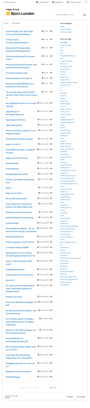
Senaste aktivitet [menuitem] (65, 29)
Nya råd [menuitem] (62, 96)
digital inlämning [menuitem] (65, 144)
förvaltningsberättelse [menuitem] (67, 181)
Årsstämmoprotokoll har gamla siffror (30, 57)
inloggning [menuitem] (63, 192)
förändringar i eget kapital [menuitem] (69, 183)
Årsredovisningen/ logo (30, 73)
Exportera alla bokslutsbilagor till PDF (30, 303)
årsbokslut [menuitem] (63, 266)
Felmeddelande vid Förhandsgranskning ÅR (30, 339)
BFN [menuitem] (61, 58)
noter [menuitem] (62, 215)
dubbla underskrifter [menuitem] (67, 149)
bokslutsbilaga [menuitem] (65, 130)
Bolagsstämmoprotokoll (30, 174)
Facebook (41, 2)
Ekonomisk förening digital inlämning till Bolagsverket (30, 49)
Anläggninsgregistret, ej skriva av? (30, 364)
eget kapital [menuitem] (64, 154)
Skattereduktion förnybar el (30, 78)
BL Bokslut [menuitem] (63, 64)
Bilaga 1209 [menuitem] (64, 77)
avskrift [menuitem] (62, 128)
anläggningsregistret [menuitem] (67, 122)
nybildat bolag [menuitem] (65, 218)
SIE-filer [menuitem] (63, 106)
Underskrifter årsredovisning (30, 274)
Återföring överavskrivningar (30, 139)
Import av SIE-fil (30, 144)
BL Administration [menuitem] (66, 61)
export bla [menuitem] (63, 162)
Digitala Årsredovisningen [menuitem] (69, 82)
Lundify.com (73, 2)
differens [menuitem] (63, 141)
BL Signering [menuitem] (64, 69)
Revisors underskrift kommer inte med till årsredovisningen (30, 66)
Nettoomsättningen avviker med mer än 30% (30, 348)
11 (38, 388)
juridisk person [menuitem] (65, 199)
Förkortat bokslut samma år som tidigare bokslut (30, 132)
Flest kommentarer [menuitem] (66, 32)
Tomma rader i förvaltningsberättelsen (30, 41)
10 (35, 388)
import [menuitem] (62, 186)
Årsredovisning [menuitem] (65, 253)
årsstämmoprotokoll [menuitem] (67, 271)
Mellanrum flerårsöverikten (30, 371)
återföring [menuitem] (63, 274)
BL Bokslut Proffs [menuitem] (66, 66)
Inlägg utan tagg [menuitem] (65, 45)
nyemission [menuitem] (64, 221)
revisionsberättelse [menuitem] (66, 237)
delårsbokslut (30, 163)
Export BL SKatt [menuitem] (65, 85)
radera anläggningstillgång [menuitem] (69, 226)
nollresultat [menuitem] (64, 213)
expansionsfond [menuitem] (65, 157)
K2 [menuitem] (61, 88)
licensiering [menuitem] (64, 205)
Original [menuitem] (62, 98)
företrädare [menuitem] (64, 173)
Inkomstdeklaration (30, 236)
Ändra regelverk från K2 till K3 (30, 242)
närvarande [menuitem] (64, 223)
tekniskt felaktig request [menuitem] (68, 242)
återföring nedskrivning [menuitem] (68, 277)
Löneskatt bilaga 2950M (30, 247)
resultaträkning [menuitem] (65, 234)
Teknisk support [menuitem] (65, 114)
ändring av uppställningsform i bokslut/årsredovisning (30, 85)
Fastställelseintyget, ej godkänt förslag (30, 151)
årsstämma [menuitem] (64, 269)
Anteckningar (30, 223)
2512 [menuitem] (61, 48)
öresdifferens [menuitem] (64, 285)
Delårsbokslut (30, 168)
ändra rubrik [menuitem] (64, 261)
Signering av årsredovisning (30, 212)
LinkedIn (56, 2)
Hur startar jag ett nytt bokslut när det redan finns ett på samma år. (30, 95)
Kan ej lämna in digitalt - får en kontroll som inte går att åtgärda (30, 230)
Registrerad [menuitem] (64, 101)
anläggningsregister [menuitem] (67, 120)
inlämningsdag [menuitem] (65, 197)
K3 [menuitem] (61, 90)
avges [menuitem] (62, 125)
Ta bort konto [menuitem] (64, 112)
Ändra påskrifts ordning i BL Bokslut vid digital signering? (30, 205)
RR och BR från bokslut (30, 198)
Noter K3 (30, 280)
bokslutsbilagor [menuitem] (65, 133)
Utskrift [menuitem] (62, 117)
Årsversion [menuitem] (64, 255)
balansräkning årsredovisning (30, 217)
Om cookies (80, 396)
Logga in (70, 396)
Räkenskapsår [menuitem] (65, 104)
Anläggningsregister (30, 269)
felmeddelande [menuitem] (65, 167)
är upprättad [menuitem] (64, 263)
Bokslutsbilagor (30, 377)
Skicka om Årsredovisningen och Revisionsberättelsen (30, 331)
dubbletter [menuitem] (63, 151)
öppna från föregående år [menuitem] (69, 279)
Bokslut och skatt (30, 296)
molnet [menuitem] (62, 210)
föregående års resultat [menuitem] (68, 170)
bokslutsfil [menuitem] (63, 136)
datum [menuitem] (62, 138)
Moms (30, 187)
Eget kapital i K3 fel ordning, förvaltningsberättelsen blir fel (30, 254)
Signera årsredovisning (30, 158)
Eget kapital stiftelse (30, 119)
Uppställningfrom (30, 125)
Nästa (52, 387)
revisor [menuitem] (62, 239)
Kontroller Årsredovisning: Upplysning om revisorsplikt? (30, 356)
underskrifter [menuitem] (64, 247)
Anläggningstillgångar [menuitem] (67, 56)
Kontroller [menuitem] (63, 93)
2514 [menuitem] (61, 53)
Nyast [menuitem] (62, 27)
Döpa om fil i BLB (30, 193)
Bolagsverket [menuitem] (64, 80)
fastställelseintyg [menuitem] (66, 165)
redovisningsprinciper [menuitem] (67, 229)
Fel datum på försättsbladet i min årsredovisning (30, 312)
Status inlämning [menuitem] (65, 109)
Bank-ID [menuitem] (63, 74)
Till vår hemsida (8, 2)
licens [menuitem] (62, 202)
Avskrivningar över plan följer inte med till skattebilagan (30, 32)
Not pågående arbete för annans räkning (30, 104)
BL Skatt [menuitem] (63, 72)
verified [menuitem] (62, 250)
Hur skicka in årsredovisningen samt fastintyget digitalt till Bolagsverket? (30, 288)
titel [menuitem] (61, 245)
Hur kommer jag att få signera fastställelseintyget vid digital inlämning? (30, 321)
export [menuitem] (62, 160)
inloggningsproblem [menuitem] (67, 194)
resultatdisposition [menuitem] (66, 231)
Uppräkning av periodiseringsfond (30, 113)
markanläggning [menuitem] (65, 207)
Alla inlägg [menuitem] (63, 42)
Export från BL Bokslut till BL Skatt (30, 262)
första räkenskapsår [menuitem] (67, 178)
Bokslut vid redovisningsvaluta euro (30, 181)
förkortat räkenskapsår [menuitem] (68, 176)
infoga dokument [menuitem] (66, 189)
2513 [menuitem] (61, 50)
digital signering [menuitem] (65, 146)
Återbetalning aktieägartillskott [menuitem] (70, 258)
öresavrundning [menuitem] (65, 282)
